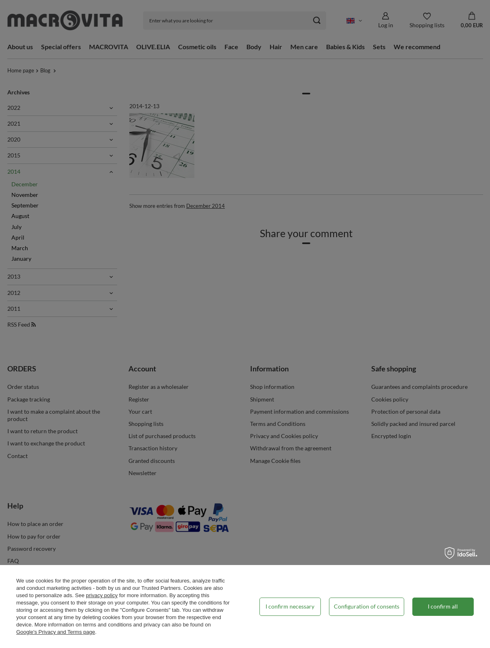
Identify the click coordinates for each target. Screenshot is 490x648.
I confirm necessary (290, 606)
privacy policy (102, 595)
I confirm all (443, 606)
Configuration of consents (366, 606)
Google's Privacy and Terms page (55, 632)
